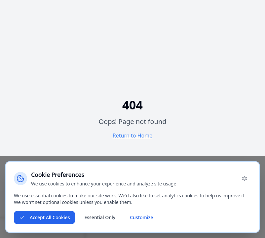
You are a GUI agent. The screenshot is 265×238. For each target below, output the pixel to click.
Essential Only (99, 217)
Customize (141, 217)
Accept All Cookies (44, 217)
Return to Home (132, 135)
